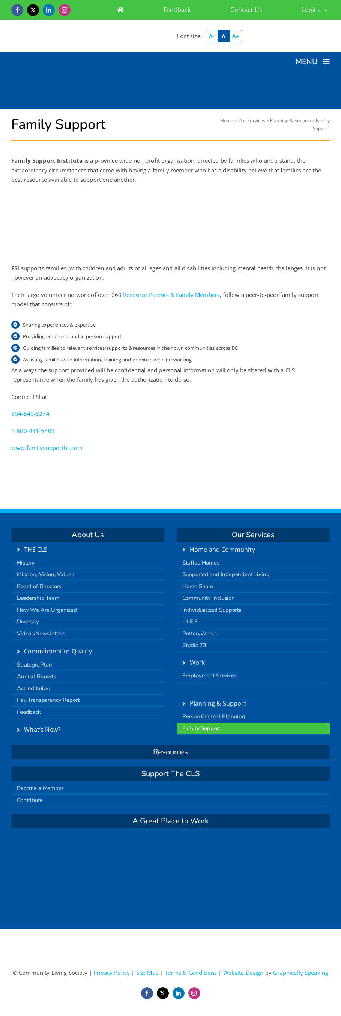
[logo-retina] (87, 28)
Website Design (243, 972)
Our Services (252, 120)
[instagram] (65, 10)
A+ (235, 36)
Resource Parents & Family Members (171, 294)
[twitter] (33, 10)
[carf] (171, 846)
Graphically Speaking (300, 972)
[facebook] (17, 10)
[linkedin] (49, 10)
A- (212, 36)
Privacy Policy (111, 972)
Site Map (147, 972)
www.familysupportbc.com (47, 447)
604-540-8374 (30, 413)
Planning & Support (290, 120)
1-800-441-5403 (33, 431)
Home (227, 120)
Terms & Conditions (191, 972)
